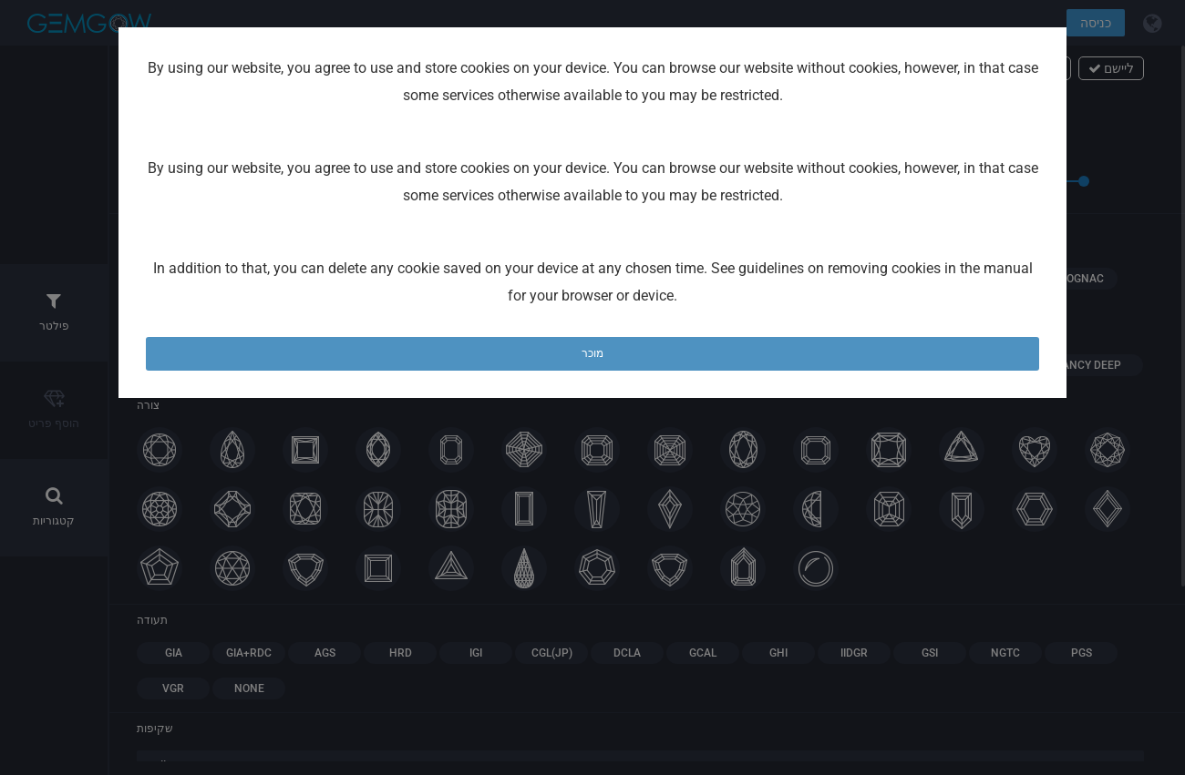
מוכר (592, 353)
